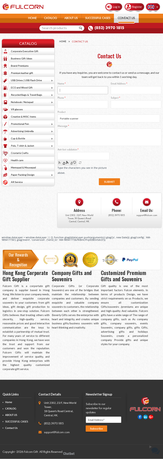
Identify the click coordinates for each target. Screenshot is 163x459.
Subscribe (96, 428)
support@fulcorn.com (146, 215)
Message (62, 126)
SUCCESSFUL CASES (97, 18)
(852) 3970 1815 (109, 27)
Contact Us (11, 428)
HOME (32, 18)
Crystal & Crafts (19, 152)
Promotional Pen (20, 123)
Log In (116, 6)
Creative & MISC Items (23, 116)
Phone (61, 98)
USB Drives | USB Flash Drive (26, 80)
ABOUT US (71, 18)
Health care (17, 160)
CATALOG (50, 18)
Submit (109, 181)
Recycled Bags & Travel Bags (26, 94)
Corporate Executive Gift (24, 51)
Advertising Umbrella (22, 131)
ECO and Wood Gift (22, 87)
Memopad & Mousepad (23, 167)
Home (63, 41)
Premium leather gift (22, 72)
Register (137, 6)
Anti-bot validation (67, 149)
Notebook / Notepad (22, 102)
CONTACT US (126, 18)
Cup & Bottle (18, 138)
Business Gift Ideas (21, 58)
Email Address (118, 83)
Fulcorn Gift (31, 452)
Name (61, 83)
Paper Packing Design (23, 174)
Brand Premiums (20, 65)
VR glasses (17, 109)
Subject (115, 98)
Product (62, 112)
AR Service (17, 182)
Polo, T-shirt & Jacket (22, 145)
